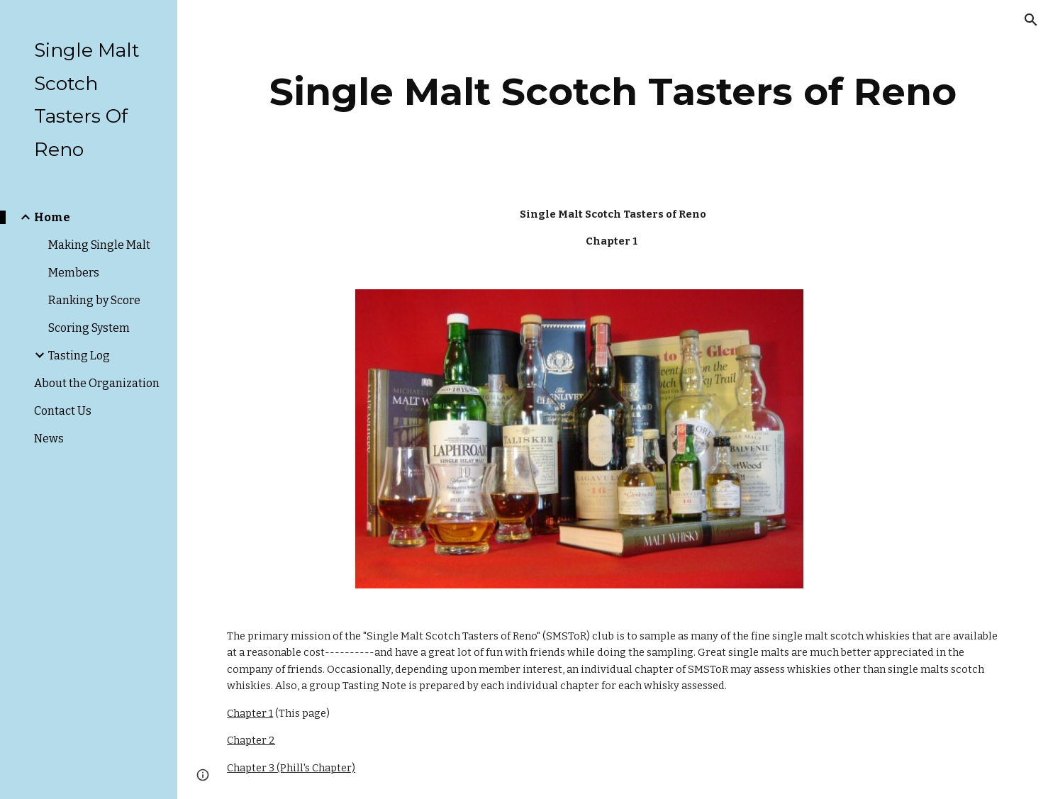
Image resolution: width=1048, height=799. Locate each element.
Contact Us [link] (62, 411)
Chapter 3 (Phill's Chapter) (291, 767)
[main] (612, 92)
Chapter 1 (250, 713)
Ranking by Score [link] (94, 300)
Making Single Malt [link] (99, 245)
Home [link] (52, 217)
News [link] (49, 438)
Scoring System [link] (89, 328)
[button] (1031, 20)
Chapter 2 (251, 740)
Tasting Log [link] (79, 355)
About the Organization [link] (97, 383)
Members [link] (73, 272)
